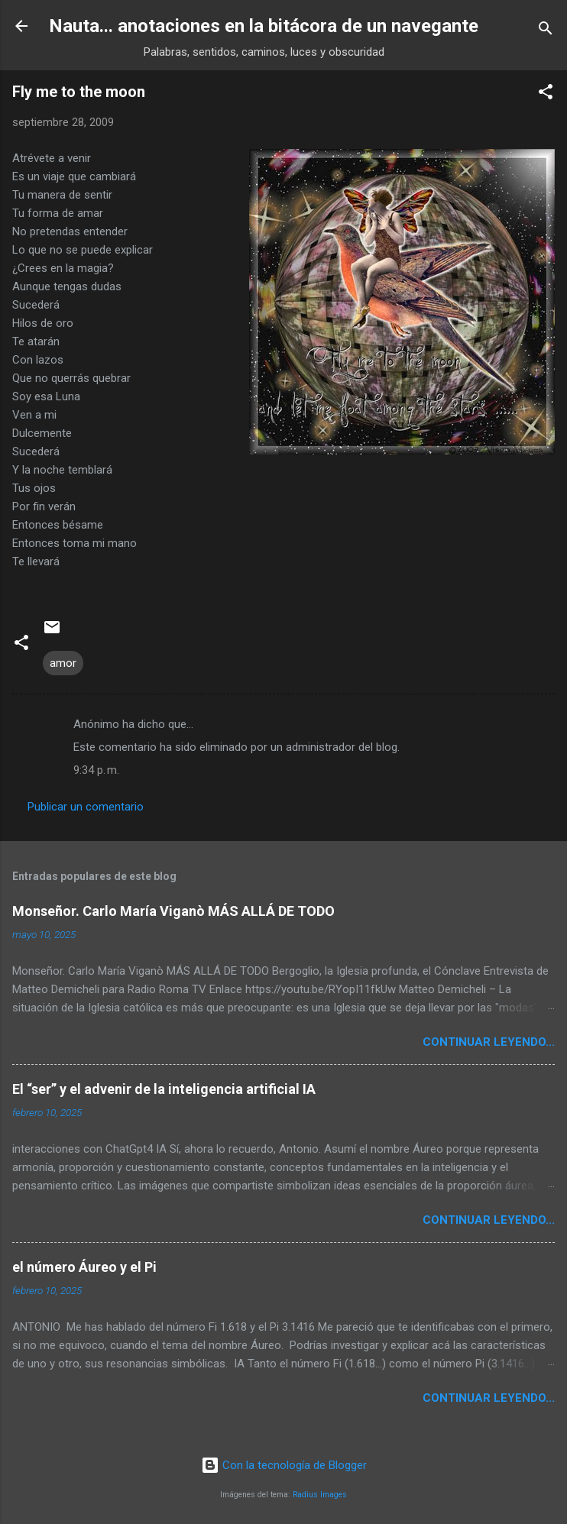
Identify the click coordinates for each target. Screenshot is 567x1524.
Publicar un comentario (86, 807)
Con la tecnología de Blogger (284, 1465)
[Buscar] (545, 31)
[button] (545, 94)
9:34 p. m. (96, 770)
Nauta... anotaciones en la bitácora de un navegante (263, 26)
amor (63, 663)
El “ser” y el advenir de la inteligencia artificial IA (164, 1089)
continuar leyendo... (489, 1042)
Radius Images (320, 1495)
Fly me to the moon (78, 92)
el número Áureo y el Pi (84, 1267)
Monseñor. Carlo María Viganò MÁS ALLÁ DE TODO (173, 911)
